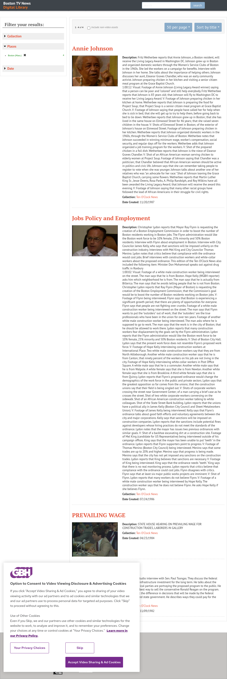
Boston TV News (17, 5)
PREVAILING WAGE (98, 515)
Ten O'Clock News (147, 197)
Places (11, 46)
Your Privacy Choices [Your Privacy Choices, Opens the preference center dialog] (29, 648)
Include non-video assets (104, 27)
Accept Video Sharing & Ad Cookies (94, 662)
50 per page (177, 27)
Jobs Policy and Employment (111, 218)
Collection (14, 36)
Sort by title (207, 27)
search (197, 5)
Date (10, 68)
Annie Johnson (92, 48)
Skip (80, 648)
